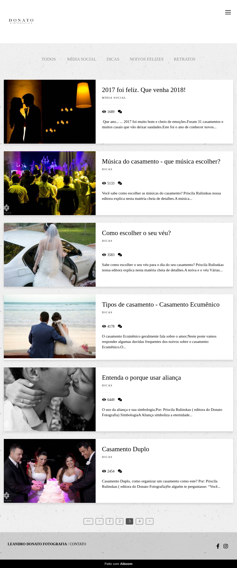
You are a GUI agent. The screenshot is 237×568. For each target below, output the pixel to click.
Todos (49, 59)
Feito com (118, 564)
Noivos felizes (147, 59)
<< (88, 521)
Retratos (185, 59)
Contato (78, 544)
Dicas (113, 59)
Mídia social (81, 59)
